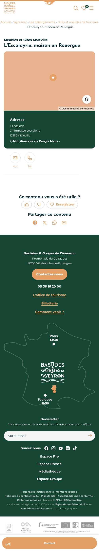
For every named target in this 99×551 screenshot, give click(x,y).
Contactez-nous (49, 274)
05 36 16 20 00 (49, 286)
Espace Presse (49, 464)
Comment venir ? (49, 312)
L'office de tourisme (49, 295)
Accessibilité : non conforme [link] (75, 495)
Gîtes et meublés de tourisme (78, 22)
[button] (49, 3)
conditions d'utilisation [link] (35, 508)
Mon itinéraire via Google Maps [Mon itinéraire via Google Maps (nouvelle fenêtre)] (35, 141)
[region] (49, 81)
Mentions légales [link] (66, 491)
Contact (49, 543)
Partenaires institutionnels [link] (37, 491)
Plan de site (48, 495)
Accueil (6, 22)
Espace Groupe (49, 479)
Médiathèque (50, 471)
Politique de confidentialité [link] (22, 495)
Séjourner (20, 22)
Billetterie (49, 303)
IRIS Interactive (72, 500)
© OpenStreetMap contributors (76, 108)
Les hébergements (42, 22)
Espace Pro (49, 456)
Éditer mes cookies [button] (29, 500)
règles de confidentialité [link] (70, 504)
